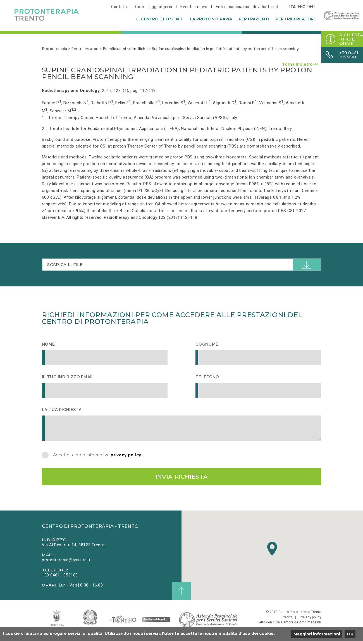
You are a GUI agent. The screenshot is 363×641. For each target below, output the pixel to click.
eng (301, 6)
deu (311, 6)
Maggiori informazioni (316, 634)
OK (350, 634)
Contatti (119, 6)
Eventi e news (193, 6)
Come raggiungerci (153, 6)
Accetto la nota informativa (97, 456)
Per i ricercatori (295, 19)
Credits (287, 619)
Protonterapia (54, 48)
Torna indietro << (300, 64)
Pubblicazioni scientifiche (125, 48)
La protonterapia (211, 19)
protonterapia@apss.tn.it (66, 562)
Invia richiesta (181, 478)
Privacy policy (310, 619)
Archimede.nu (310, 624)
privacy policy (126, 455)
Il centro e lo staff (159, 19)
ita (292, 6)
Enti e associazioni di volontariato (248, 6)
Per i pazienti (254, 19)
